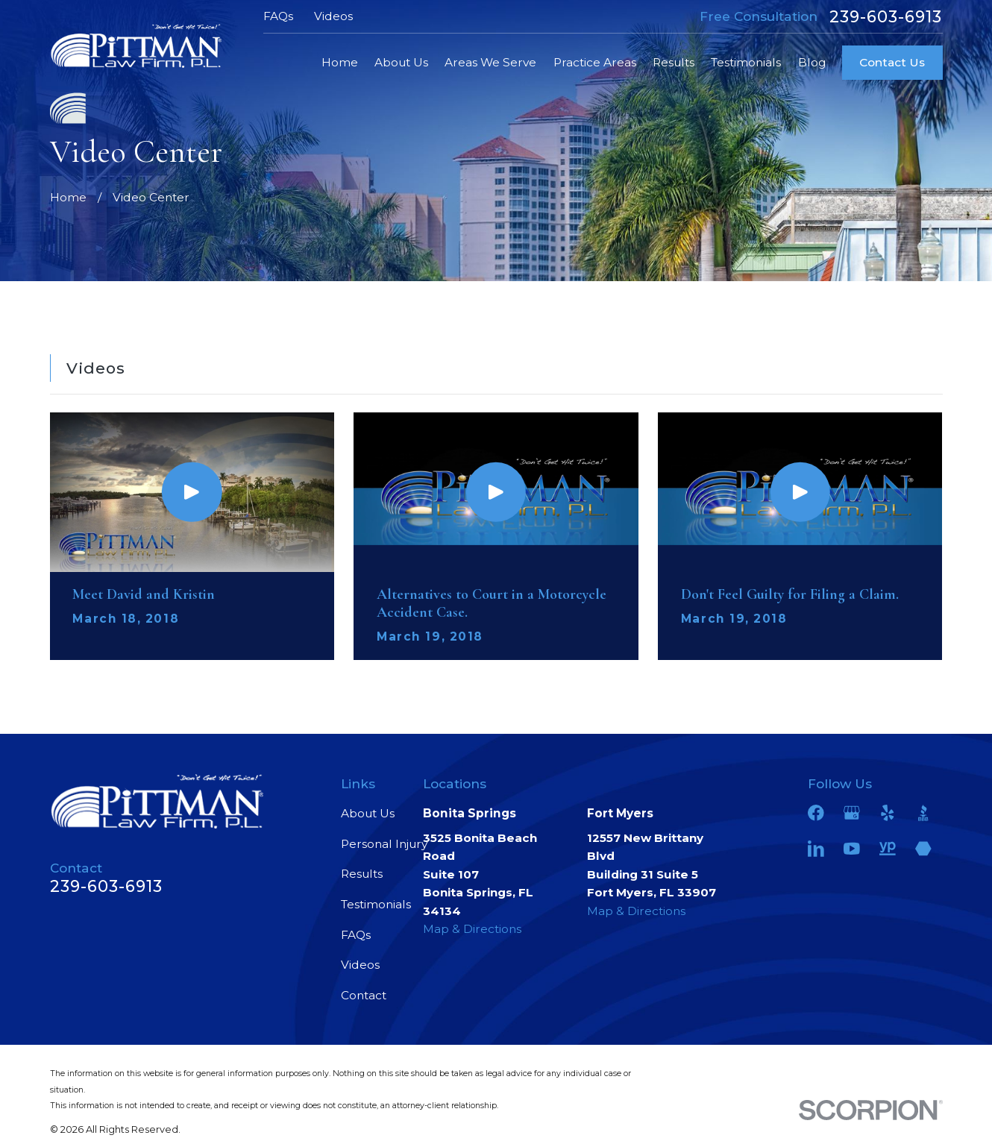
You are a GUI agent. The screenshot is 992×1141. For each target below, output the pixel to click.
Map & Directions (472, 929)
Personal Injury (384, 844)
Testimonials (376, 904)
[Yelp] (887, 813)
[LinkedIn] (816, 848)
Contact (363, 995)
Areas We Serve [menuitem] (490, 62)
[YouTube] (852, 848)
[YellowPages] (887, 848)
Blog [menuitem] (812, 62)
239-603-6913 (886, 17)
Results (362, 874)
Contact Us (892, 62)
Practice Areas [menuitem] (594, 62)
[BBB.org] (923, 813)
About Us (368, 813)
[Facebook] (816, 813)
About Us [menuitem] (401, 62)
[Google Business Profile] (852, 813)
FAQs (278, 16)
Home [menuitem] (339, 62)
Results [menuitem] (673, 62)
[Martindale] (923, 848)
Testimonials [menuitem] (746, 62)
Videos (333, 16)
